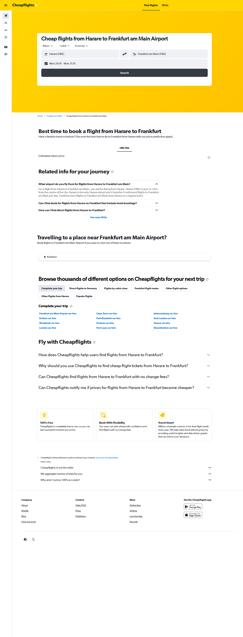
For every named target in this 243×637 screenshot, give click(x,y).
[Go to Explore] (5, 37)
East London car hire (168, 318)
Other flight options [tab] (179, 288)
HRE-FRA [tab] (127, 148)
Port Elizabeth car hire (111, 318)
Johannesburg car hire (169, 313)
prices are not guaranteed (110, 457)
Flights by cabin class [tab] (118, 288)
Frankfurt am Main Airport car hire (60, 313)
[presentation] (211, 157)
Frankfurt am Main (57, 116)
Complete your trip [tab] (54, 288)
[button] (6, 5)
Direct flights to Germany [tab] (86, 288)
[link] (189, 539)
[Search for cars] (5, 30)
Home (43, 116)
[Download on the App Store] (195, 515)
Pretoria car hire (108, 323)
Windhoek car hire (52, 323)
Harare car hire (165, 323)
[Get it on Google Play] (195, 507)
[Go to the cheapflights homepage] (25, 5)
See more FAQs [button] (101, 217)
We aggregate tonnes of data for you (129, 474)
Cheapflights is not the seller (129, 467)
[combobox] (51, 45)
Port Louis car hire (109, 327)
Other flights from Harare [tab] (58, 296)
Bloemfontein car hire (168, 327)
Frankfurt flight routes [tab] (149, 288)
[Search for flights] (5, 15)
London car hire (50, 327)
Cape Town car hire (109, 313)
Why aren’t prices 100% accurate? (129, 480)
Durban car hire (50, 318)
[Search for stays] (5, 22)
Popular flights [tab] (87, 296)
